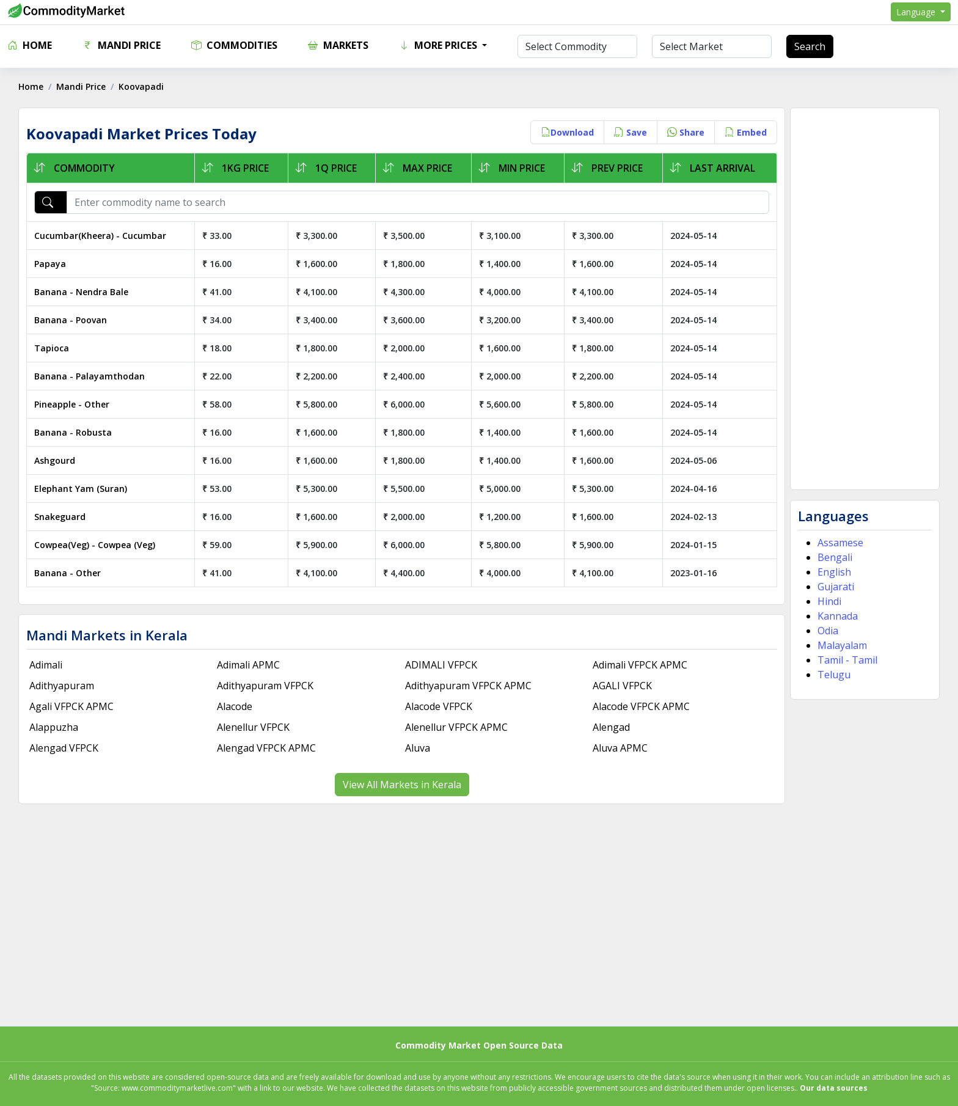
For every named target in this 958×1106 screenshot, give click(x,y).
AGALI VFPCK (622, 685)
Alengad (611, 727)
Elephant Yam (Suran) (80, 488)
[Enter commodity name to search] (418, 202)
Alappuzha (53, 727)
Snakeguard (60, 516)
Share (685, 132)
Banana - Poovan (70, 320)
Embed (746, 132)
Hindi (829, 601)
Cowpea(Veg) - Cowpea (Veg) (94, 545)
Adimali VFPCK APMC (640, 665)
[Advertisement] (865, 298)
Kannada (837, 616)
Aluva (417, 748)
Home (29, 45)
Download (567, 132)
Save (630, 132)
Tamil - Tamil (847, 660)
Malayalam (842, 645)
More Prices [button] (439, 45)
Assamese (840, 542)
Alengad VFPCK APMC (266, 748)
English (834, 572)
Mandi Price (121, 45)
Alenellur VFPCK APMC (456, 727)
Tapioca (51, 348)
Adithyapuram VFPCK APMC (468, 685)
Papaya (50, 263)
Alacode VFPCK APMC (641, 706)
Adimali (45, 665)
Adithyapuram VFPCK (265, 685)
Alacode (234, 706)
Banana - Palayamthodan (89, 376)
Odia (827, 630)
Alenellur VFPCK (253, 727)
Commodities (234, 45)
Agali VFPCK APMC (71, 706)
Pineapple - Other (71, 404)
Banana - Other (67, 573)
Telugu (833, 674)
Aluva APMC (620, 748)
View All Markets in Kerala (402, 784)
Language (917, 12)
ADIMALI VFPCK (441, 665)
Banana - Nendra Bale (81, 292)
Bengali (834, 557)
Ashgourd (54, 460)
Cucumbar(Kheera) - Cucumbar (100, 235)
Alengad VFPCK (63, 748)
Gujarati (835, 586)
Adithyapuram (61, 685)
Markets (338, 45)
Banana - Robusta (73, 432)
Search (809, 46)
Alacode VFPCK (438, 706)
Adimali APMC (248, 665)
